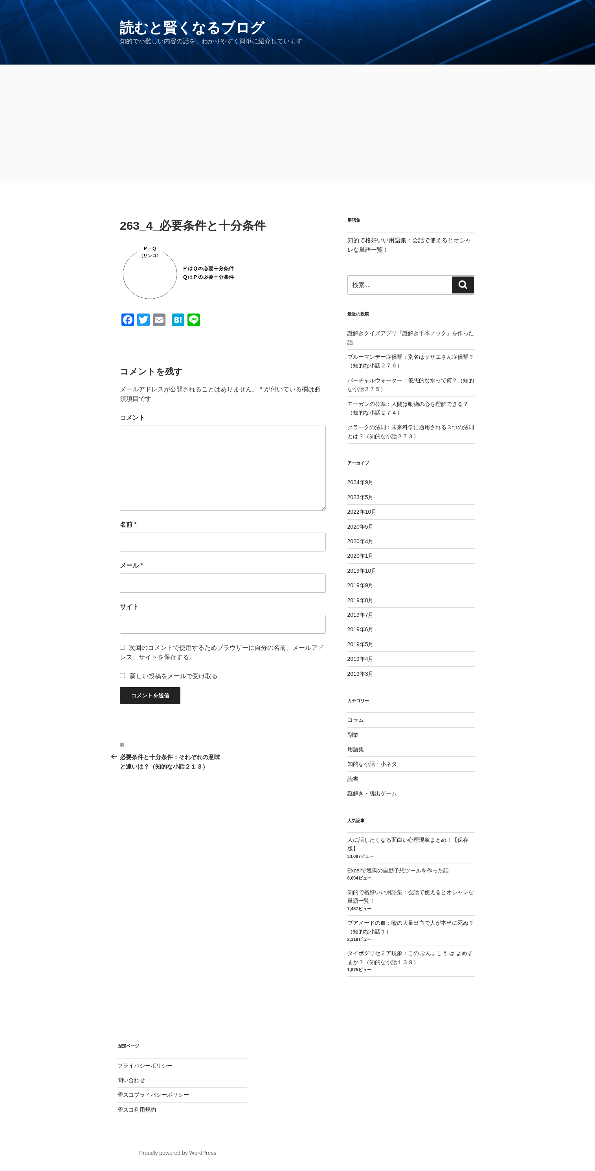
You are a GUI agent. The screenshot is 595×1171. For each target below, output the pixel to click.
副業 (352, 735)
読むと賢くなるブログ (192, 28)
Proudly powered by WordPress (178, 1153)
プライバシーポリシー (145, 1065)
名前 (128, 524)
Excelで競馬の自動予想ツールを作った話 (398, 870)
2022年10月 (362, 512)
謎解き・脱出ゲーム (372, 793)
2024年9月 (360, 482)
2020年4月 (360, 541)
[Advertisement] (297, 124)
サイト (129, 606)
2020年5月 (360, 527)
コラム (355, 720)
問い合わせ (131, 1080)
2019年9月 (360, 585)
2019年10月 (362, 571)
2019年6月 (360, 629)
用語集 (355, 749)
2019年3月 (360, 674)
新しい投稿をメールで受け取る (174, 676)
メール (131, 565)
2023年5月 (360, 497)
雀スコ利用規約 (137, 1109)
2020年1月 (360, 556)
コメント (132, 417)
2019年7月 (360, 615)
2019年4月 (360, 659)
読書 (352, 779)
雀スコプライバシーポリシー (153, 1095)
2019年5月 (360, 644)
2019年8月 (360, 600)
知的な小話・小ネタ (372, 764)
